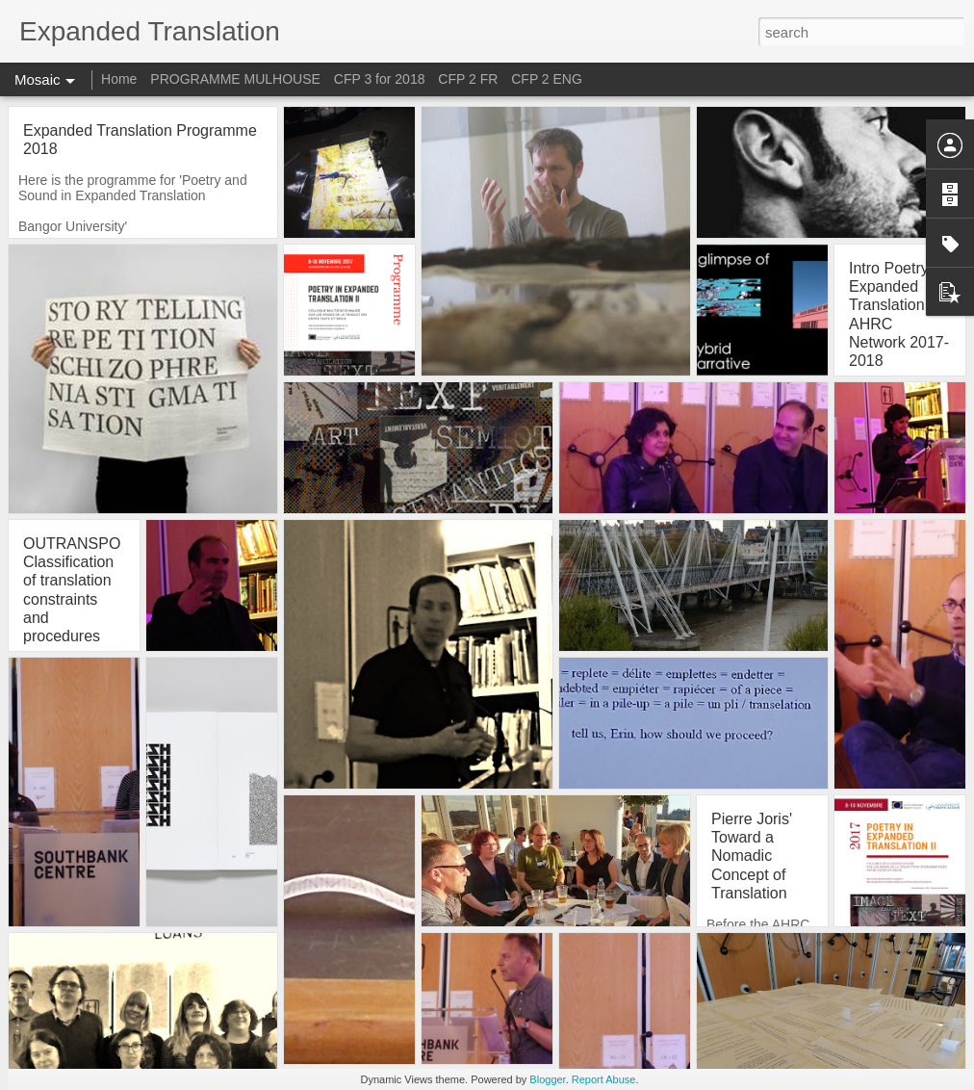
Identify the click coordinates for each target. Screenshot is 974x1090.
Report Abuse (604, 1079)
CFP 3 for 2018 (379, 79)
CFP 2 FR (468, 79)
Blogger (547, 1079)
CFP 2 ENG (546, 79)
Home (119, 79)
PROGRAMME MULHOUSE (235, 79)
